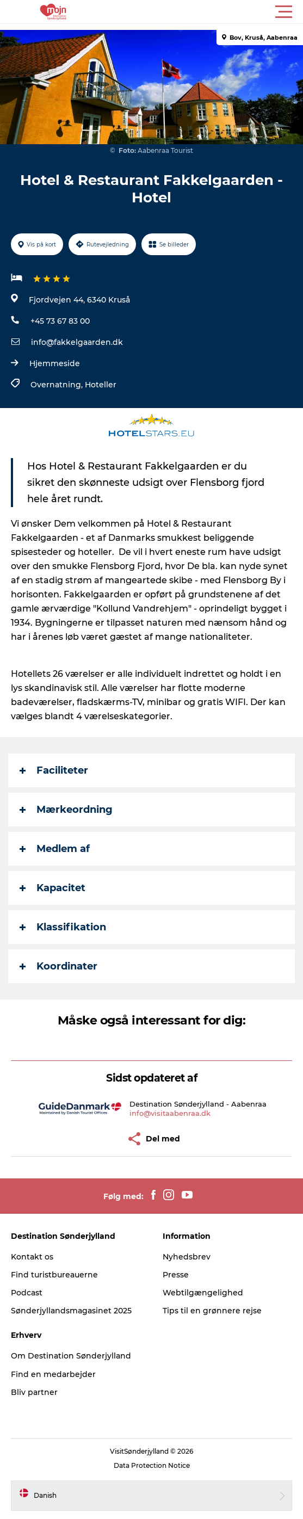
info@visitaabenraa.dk (170, 1113)
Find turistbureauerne (54, 1275)
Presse (176, 1275)
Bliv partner (34, 1392)
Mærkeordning (66, 810)
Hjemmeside (54, 363)
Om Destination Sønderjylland (71, 1356)
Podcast (26, 1293)
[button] (200, 11)
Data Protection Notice (152, 1465)
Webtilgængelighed (203, 1293)
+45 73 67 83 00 (60, 321)
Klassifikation (63, 927)
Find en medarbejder (53, 1374)
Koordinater (58, 966)
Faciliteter (54, 770)
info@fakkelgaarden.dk (77, 342)
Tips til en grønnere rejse (212, 1311)
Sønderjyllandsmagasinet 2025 (71, 1311)
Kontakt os (32, 1257)
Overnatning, (57, 385)
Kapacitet (52, 888)
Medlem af (55, 849)
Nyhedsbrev (187, 1257)
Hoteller (100, 385)
